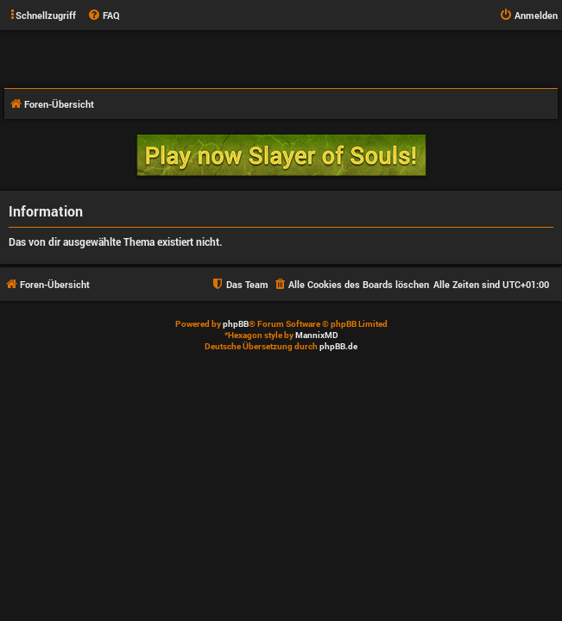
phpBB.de (338, 346)
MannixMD (316, 335)
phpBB (236, 323)
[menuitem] (103, 15)
